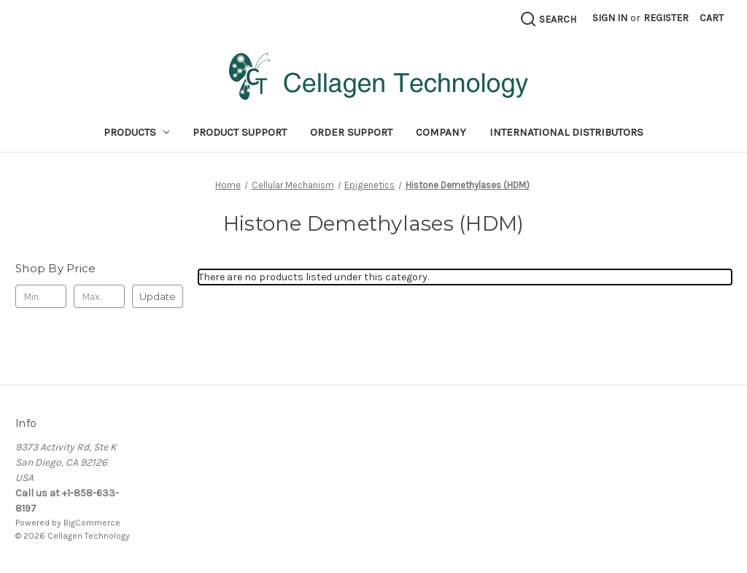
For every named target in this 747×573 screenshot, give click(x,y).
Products (137, 132)
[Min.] (40, 296)
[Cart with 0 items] (712, 18)
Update (157, 296)
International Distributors (566, 132)
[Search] (547, 19)
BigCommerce (91, 523)
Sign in (609, 18)
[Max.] (99, 296)
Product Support (240, 132)
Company (441, 132)
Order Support (351, 132)
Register (666, 18)
